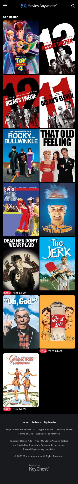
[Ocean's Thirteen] (57, 47)
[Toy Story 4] (21, 47)
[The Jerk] (57, 263)
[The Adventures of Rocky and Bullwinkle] (21, 155)
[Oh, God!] (21, 322)
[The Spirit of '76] (21, 209)
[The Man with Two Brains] (57, 209)
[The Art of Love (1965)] (57, 324)
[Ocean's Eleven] (57, 101)
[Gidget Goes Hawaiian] (21, 382)
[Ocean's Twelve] (21, 101)
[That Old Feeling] (57, 155)
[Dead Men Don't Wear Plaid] (21, 266)
